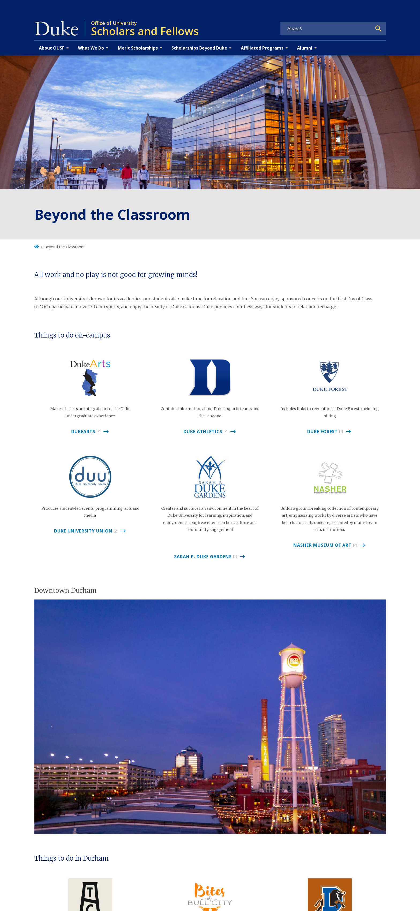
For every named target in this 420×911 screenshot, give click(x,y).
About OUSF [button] (51, 48)
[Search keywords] (326, 29)
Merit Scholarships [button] (138, 48)
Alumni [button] (304, 48)
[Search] (378, 29)
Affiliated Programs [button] (262, 48)
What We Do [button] (91, 48)
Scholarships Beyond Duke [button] (199, 48)
